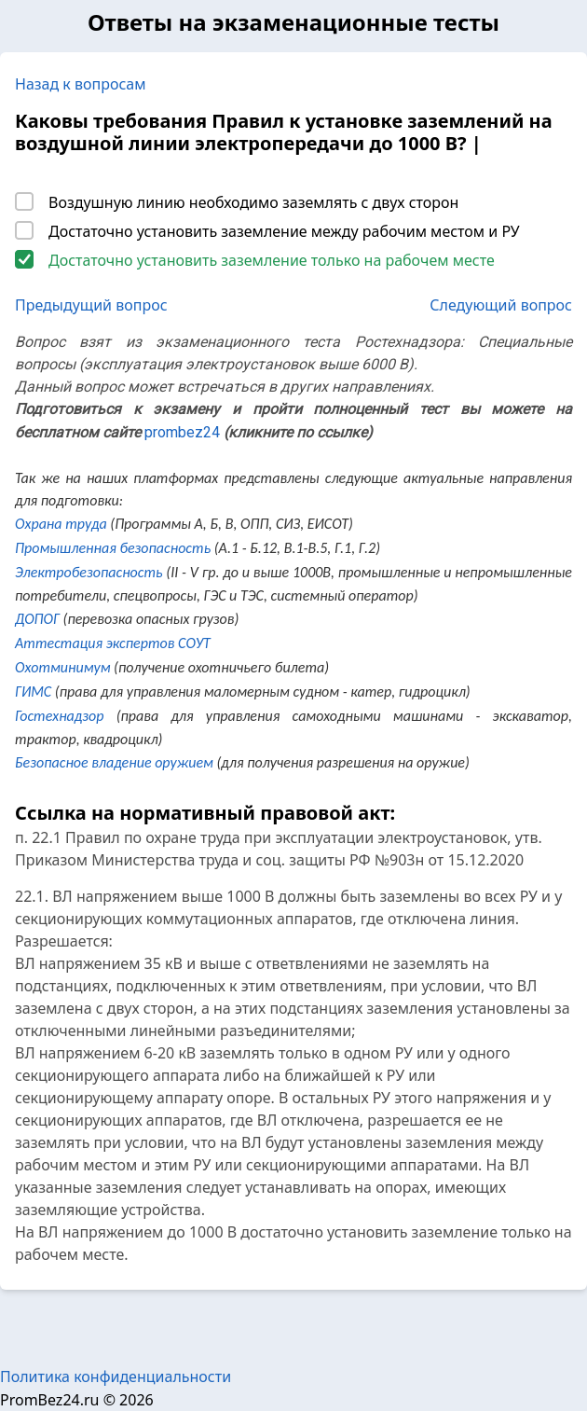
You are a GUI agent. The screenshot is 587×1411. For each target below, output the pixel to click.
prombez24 (182, 432)
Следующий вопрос (501, 305)
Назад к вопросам (80, 84)
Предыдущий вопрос (91, 305)
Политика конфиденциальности (115, 1376)
